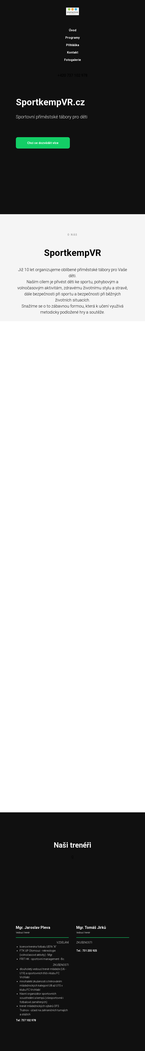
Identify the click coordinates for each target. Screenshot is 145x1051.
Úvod (72, 30)
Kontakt (72, 52)
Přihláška (72, 45)
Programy (72, 37)
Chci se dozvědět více (48, 143)
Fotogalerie (72, 60)
